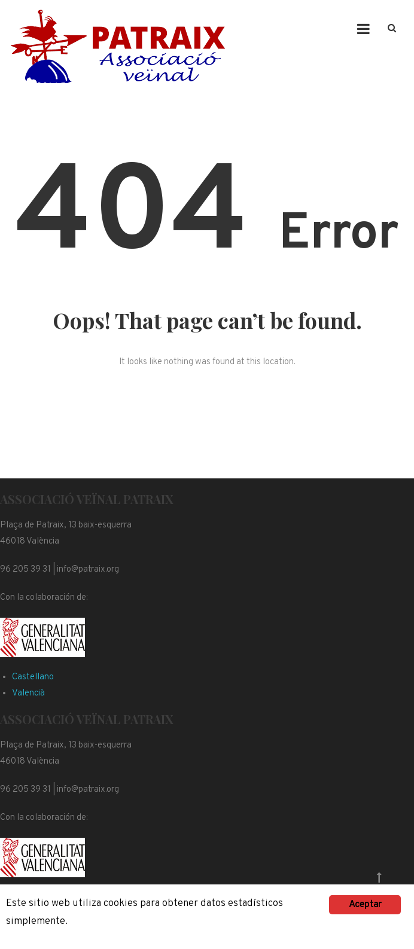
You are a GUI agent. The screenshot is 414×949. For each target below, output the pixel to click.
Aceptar (365, 905)
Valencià (28, 693)
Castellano (33, 677)
